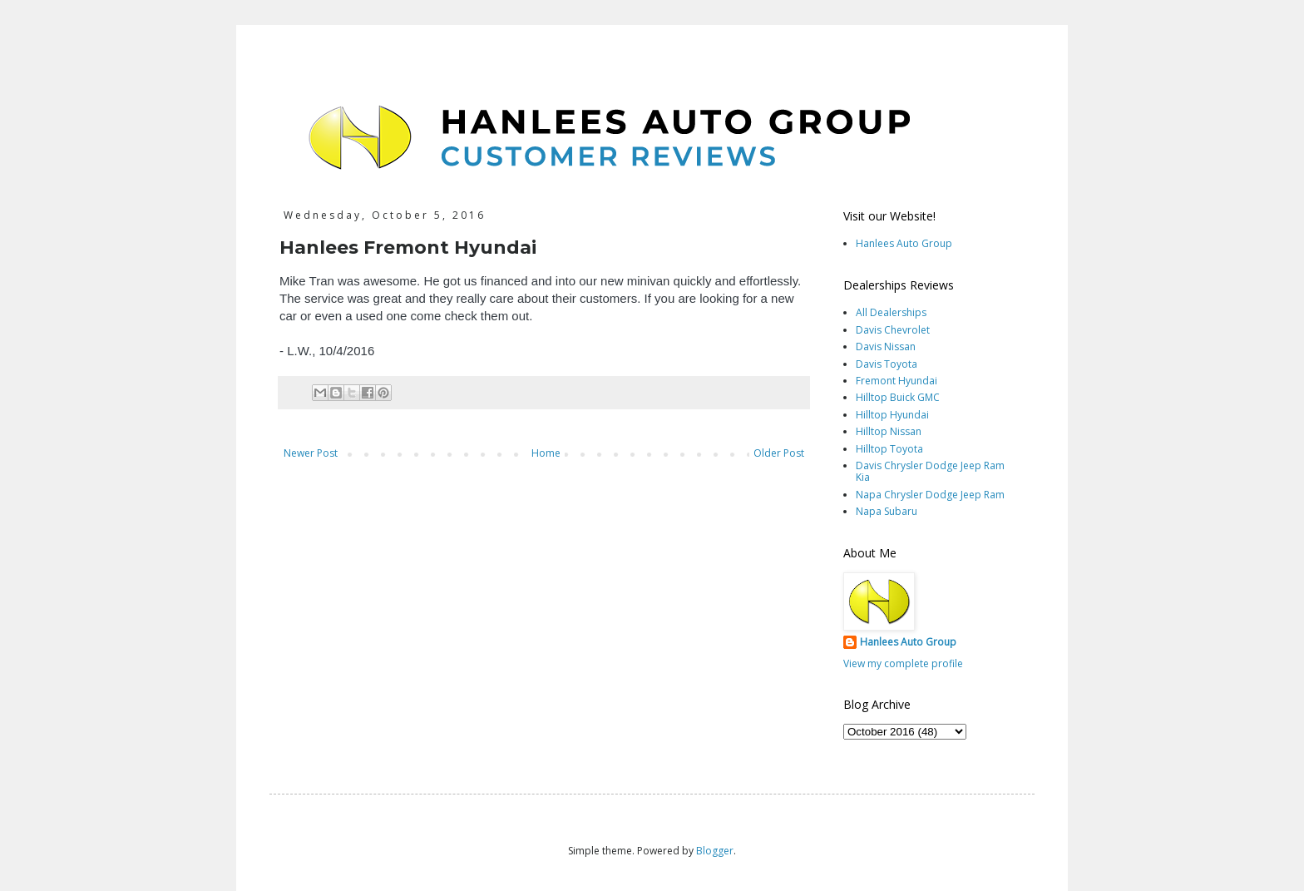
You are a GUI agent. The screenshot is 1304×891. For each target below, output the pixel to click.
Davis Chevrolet (893, 330)
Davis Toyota (886, 364)
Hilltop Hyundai (892, 415)
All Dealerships (891, 312)
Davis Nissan (886, 346)
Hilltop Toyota (889, 449)
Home (546, 453)
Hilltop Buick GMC (898, 397)
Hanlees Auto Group (904, 243)
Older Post (778, 453)
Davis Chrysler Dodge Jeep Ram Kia (930, 471)
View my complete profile (903, 663)
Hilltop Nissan (888, 431)
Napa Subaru (886, 511)
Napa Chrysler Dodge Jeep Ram (930, 495)
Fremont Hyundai (896, 381)
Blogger (715, 851)
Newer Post (311, 453)
